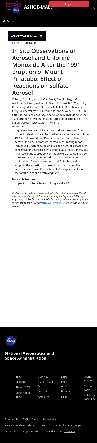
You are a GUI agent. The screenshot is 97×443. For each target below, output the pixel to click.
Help (64, 397)
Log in (69, 4)
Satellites (43, 397)
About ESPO (23, 387)
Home (16, 43)
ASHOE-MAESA (40, 7)
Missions (21, 382)
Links (64, 376)
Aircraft (42, 391)
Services (43, 376)
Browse (65, 391)
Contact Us (69, 431)
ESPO (19, 376)
